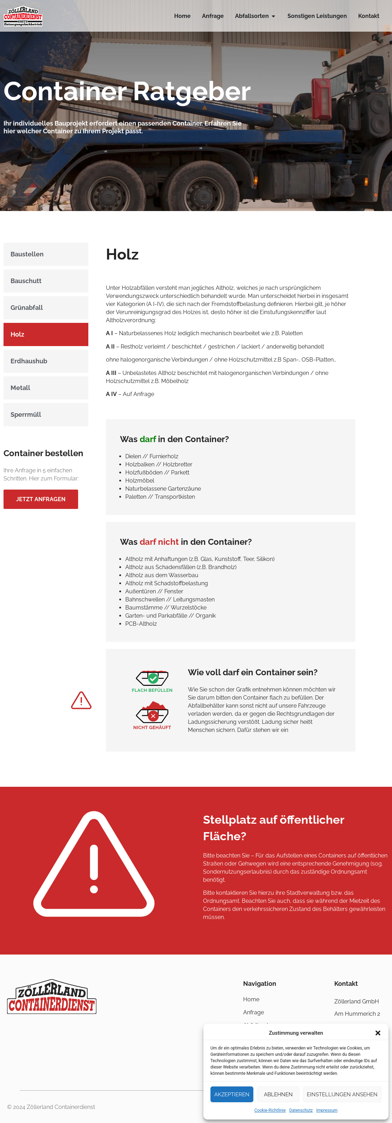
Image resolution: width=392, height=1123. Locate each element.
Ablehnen (278, 1094)
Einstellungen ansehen (342, 1094)
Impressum (326, 1110)
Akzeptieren (231, 1094)
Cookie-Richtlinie (270, 1110)
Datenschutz (301, 1110)
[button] (377, 1032)
